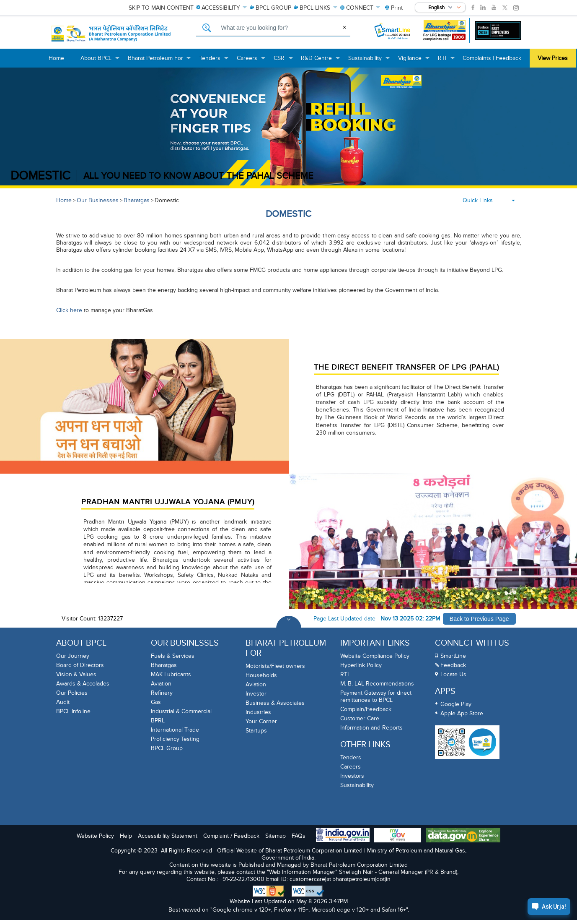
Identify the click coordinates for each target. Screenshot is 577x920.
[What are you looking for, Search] (273, 28)
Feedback (453, 665)
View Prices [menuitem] (553, 58)
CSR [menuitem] (283, 61)
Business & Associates (275, 702)
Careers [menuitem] (251, 61)
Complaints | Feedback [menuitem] (492, 58)
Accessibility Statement (167, 835)
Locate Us (453, 674)
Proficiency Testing (175, 739)
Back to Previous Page (479, 618)
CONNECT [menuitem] (360, 7)
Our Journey (72, 655)
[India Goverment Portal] (343, 836)
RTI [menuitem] (446, 61)
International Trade (175, 729)
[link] (472, 7)
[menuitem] (394, 7)
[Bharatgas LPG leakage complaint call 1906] (444, 30)
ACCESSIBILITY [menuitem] (221, 7)
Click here (69, 310)
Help (126, 835)
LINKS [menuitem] (315, 7)
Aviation (161, 683)
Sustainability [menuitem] (369, 61)
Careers (350, 766)
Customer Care (359, 718)
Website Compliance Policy (374, 655)
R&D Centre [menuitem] (320, 61)
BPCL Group (167, 748)
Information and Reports (371, 727)
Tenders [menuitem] (214, 61)
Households (261, 675)
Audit (63, 702)
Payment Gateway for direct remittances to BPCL (375, 696)
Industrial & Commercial (181, 711)
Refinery (162, 692)
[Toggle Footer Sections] (288, 628)
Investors (352, 775)
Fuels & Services (172, 655)
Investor (256, 693)
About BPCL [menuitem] (100, 61)
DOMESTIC (40, 176)
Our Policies (72, 692)
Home (64, 200)
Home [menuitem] (56, 58)
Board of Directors (80, 665)
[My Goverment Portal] (397, 836)
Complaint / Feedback (231, 835)
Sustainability (357, 785)
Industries (258, 712)
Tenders (350, 757)
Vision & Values (76, 674)
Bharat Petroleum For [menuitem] (159, 61)
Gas (156, 702)
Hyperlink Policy (361, 665)
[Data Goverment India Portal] (463, 836)
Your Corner (261, 721)
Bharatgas (137, 200)
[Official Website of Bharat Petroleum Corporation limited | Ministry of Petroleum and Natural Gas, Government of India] (111, 33)
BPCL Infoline (73, 711)
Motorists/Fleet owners (275, 666)
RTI (344, 674)
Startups (256, 730)
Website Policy (95, 835)
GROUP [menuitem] (270, 7)
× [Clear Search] (344, 27)
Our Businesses (98, 200)
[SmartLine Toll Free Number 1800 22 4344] (393, 30)
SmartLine (453, 655)
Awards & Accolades (82, 683)
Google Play (455, 704)
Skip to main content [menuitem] (161, 7)
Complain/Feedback (365, 709)
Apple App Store (461, 713)
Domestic (167, 200)
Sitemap (275, 835)
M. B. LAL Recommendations (377, 683)
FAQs (298, 835)
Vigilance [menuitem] (414, 61)
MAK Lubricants (171, 674)
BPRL (158, 720)
